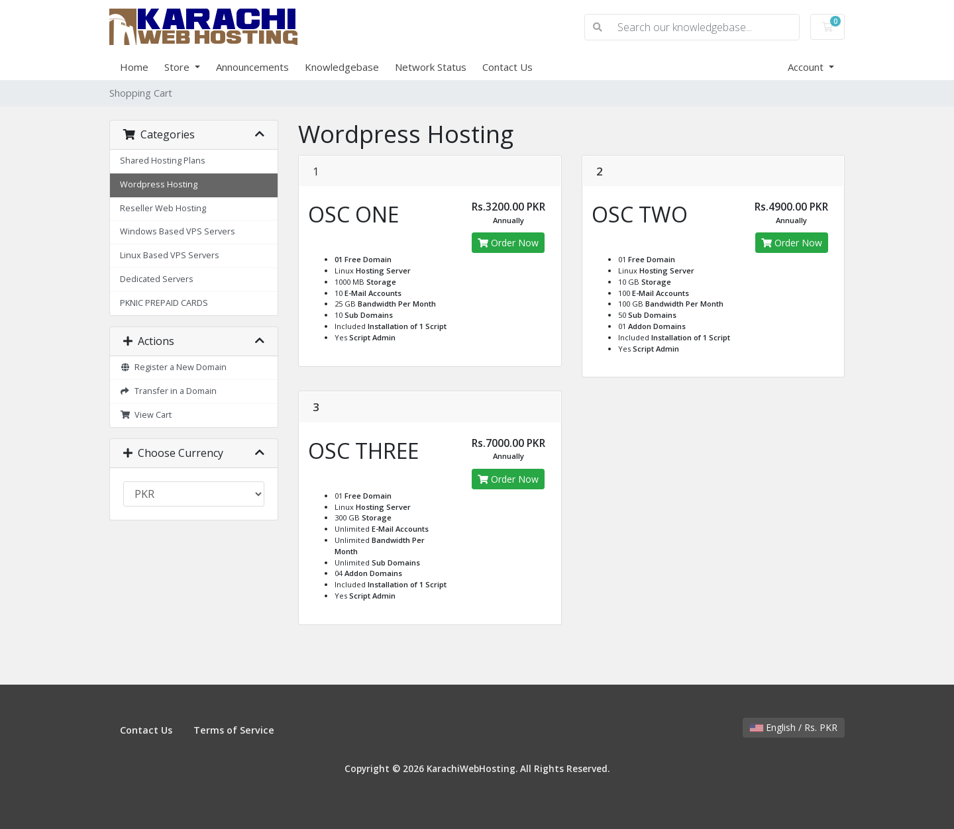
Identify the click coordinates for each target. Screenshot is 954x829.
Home (134, 66)
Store (178, 66)
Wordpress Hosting (158, 184)
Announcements (252, 66)
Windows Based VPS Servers (177, 231)
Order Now (508, 242)
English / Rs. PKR (793, 727)
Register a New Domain (173, 367)
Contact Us (507, 66)
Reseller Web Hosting (163, 208)
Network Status (430, 66)
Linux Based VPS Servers (169, 255)
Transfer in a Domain (168, 391)
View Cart (146, 414)
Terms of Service (233, 730)
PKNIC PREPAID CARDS (164, 303)
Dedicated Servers (156, 279)
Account (807, 66)
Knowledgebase (342, 66)
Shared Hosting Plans (162, 160)
